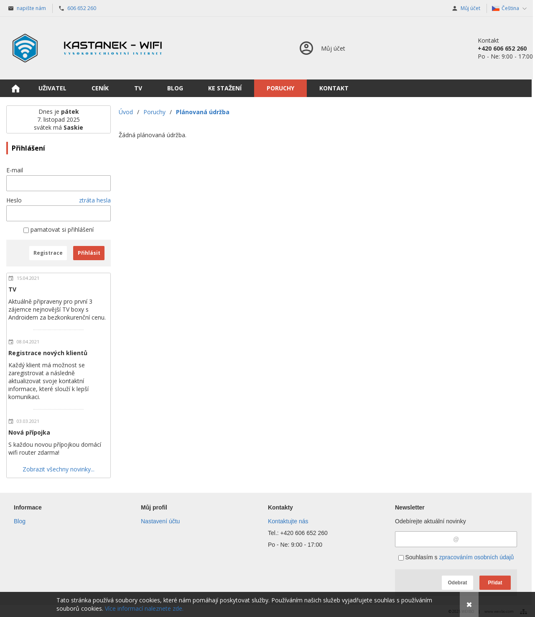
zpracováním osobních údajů (476, 557)
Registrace (48, 252)
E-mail (14, 170)
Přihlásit (89, 252)
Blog (19, 521)
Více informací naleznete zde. (144, 608)
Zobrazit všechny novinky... (58, 469)
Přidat (495, 583)
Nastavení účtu (160, 521)
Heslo (14, 200)
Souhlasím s (456, 557)
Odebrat (457, 583)
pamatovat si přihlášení (58, 229)
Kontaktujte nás (288, 521)
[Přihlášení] (321, 48)
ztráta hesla (95, 200)
